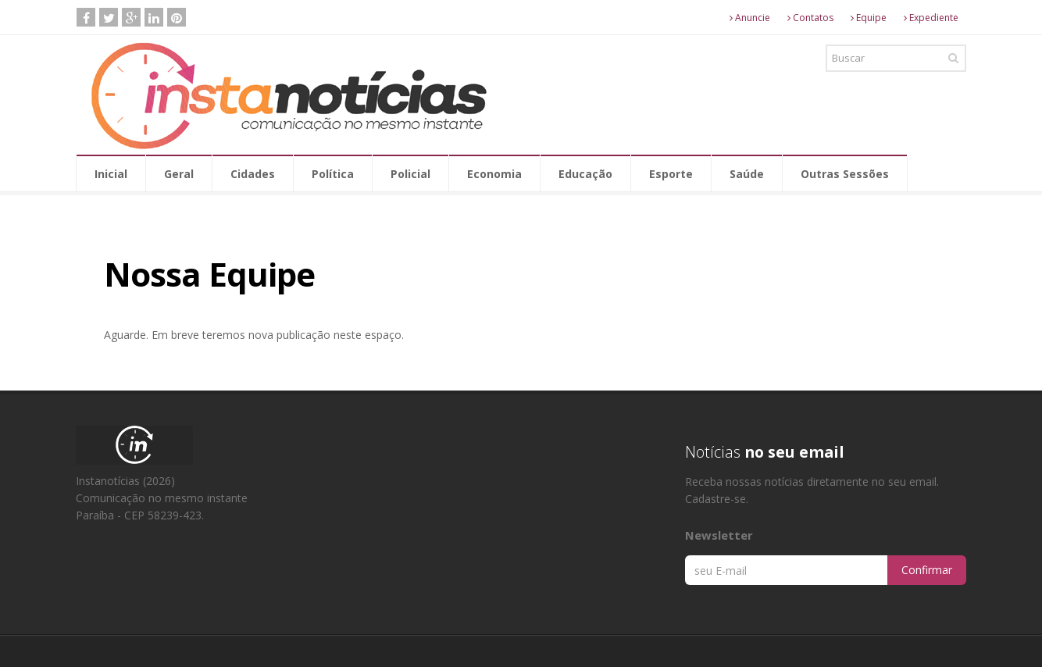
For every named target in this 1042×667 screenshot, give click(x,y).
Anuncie (750, 17)
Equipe (869, 17)
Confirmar (926, 569)
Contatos (810, 17)
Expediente (931, 17)
